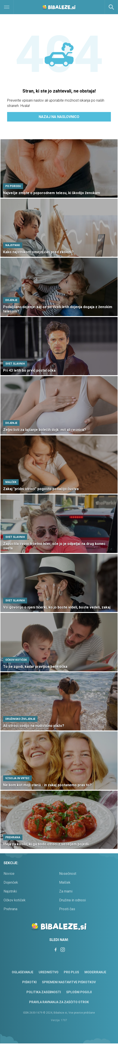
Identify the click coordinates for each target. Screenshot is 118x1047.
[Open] (15, 7)
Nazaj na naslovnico (59, 117)
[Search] (111, 7)
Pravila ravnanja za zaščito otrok (59, 1002)
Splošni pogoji (79, 992)
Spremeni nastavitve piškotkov (69, 982)
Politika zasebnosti (43, 992)
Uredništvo (48, 972)
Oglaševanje (22, 972)
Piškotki (29, 982)
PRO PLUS (71, 972)
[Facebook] (55, 949)
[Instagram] (62, 949)
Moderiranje (95, 972)
